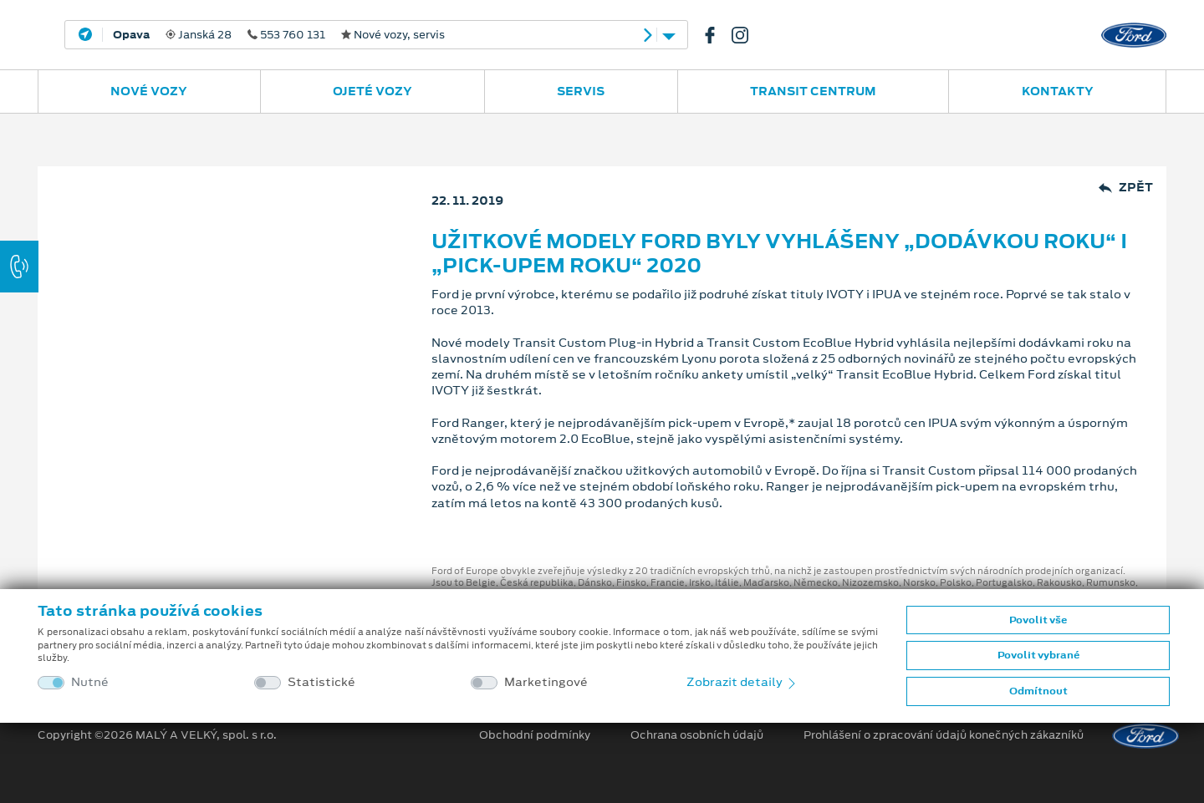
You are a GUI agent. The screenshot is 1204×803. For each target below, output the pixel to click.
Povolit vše (1038, 620)
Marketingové (546, 682)
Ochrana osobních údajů (696, 735)
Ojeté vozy (372, 91)
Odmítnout (1038, 691)
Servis (581, 91)
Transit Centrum (813, 91)
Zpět (1126, 188)
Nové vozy (148, 91)
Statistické (321, 682)
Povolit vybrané (1038, 655)
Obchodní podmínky (534, 735)
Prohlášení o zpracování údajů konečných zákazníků (944, 735)
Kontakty (1058, 91)
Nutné (90, 682)
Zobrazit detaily (742, 681)
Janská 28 (279, 35)
